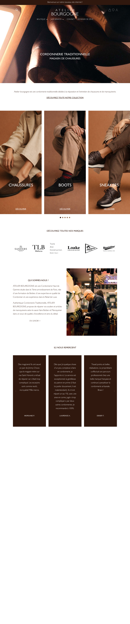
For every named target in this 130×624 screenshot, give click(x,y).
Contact (71, 19)
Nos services (56, 19)
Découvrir (20, 209)
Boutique (41, 19)
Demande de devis (85, 19)
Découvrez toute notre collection (65, 98)
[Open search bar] (16, 10)
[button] (60, 217)
